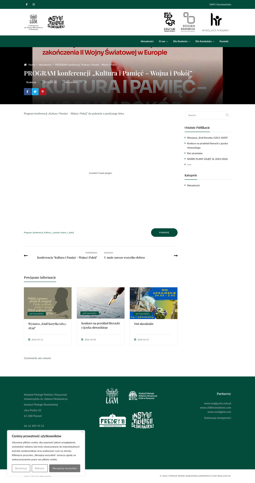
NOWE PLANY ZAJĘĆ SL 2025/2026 (207, 158)
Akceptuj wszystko (64, 468)
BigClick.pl (224, 475)
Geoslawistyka (224, 4)
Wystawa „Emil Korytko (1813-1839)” (47, 326)
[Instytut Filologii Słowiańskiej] (44, 22)
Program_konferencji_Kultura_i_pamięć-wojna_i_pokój (49, 232)
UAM (212, 4)
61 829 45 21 (36, 425)
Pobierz (164, 232)
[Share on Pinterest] (42, 91)
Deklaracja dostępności (217, 417)
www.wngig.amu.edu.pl (217, 403)
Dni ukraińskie (144, 324)
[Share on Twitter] (35, 91)
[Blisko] (82, 432)
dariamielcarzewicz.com (201, 475)
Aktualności (71, 82)
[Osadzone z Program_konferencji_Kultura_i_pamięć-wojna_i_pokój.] (101, 173)
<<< (189, 164)
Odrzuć (39, 468)
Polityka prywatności (37, 476)
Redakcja (31, 82)
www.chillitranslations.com (215, 407)
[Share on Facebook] (27, 91)
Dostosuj (21, 468)
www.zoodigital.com (219, 411)
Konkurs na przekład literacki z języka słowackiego (100, 325)
